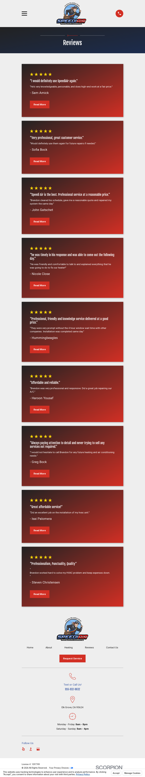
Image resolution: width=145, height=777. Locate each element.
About (49, 647)
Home (30, 647)
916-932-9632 (72, 689)
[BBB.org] (30, 749)
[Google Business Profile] (38, 749)
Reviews (89, 647)
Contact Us (112, 647)
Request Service (72, 658)
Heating (68, 647)
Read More (40, 104)
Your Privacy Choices (61, 768)
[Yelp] (23, 749)
